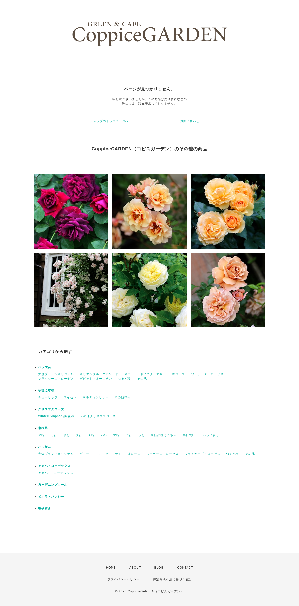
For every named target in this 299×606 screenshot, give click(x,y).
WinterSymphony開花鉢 (56, 416)
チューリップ (48, 397)
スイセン (70, 397)
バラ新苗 (44, 447)
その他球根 (122, 397)
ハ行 (104, 435)
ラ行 (141, 435)
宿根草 (43, 428)
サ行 (66, 435)
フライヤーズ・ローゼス (56, 378)
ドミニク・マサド (153, 374)
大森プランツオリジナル (56, 374)
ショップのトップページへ (109, 121)
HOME (111, 567)
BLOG (159, 567)
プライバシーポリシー (123, 579)
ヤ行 (129, 435)
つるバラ (124, 378)
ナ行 (91, 435)
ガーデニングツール (52, 484)
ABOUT (135, 567)
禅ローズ (178, 374)
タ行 (79, 435)
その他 (142, 378)
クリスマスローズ (51, 409)
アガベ (43, 473)
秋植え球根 (46, 390)
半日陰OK (190, 435)
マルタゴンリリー (96, 397)
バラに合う (211, 435)
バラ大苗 (44, 367)
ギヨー (129, 374)
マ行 (116, 435)
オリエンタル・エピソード (99, 374)
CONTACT (185, 567)
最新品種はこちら (164, 435)
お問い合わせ (189, 121)
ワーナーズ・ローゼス (207, 374)
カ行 (54, 435)
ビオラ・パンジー (51, 496)
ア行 (41, 435)
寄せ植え (44, 508)
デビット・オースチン (96, 378)
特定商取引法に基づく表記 (172, 579)
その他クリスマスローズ (98, 416)
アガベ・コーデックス (54, 466)
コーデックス (63, 473)
